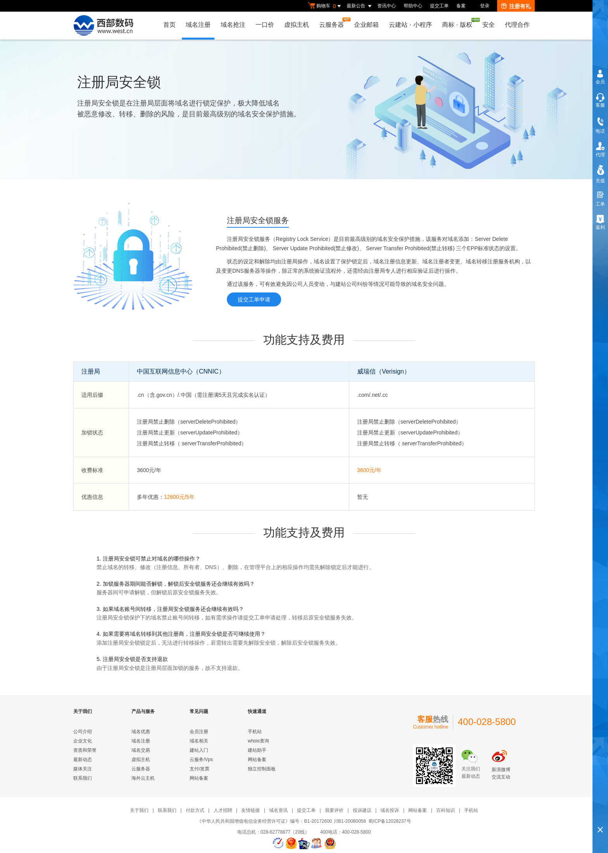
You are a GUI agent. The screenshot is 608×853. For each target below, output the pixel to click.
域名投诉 (389, 810)
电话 (600, 131)
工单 (600, 204)
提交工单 (439, 6)
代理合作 (517, 24)
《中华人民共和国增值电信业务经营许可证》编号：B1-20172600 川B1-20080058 (281, 821)
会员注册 (199, 731)
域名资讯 (278, 810)
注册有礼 (516, 6)
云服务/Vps (201, 759)
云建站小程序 (410, 24)
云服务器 (333, 22)
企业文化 (82, 741)
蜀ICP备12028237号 (389, 821)
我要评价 (334, 810)
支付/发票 (199, 769)
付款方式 (195, 810)
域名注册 (198, 24)
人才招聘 (223, 810)
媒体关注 (82, 769)
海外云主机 (143, 778)
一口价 (265, 24)
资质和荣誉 (85, 750)
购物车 (325, 6)
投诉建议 (362, 810)
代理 (600, 154)
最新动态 (82, 759)
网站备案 (199, 778)
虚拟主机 (296, 24)
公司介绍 (82, 731)
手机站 (255, 731)
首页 (169, 24)
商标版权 (459, 23)
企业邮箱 (366, 24)
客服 (600, 105)
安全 (488, 24)
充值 (600, 180)
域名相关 (199, 741)
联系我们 (82, 778)
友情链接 (250, 810)
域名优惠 (140, 731)
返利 (600, 227)
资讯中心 (386, 6)
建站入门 (199, 750)
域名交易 (140, 750)
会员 (600, 82)
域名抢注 (233, 24)
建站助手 (257, 750)
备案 (461, 6)
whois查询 (258, 741)
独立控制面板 (262, 769)
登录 (484, 6)
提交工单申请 (254, 299)
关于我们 (139, 810)
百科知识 (445, 810)
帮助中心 (413, 6)
